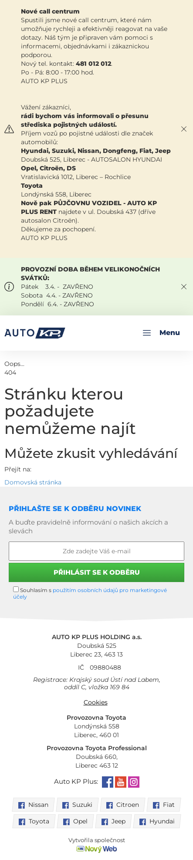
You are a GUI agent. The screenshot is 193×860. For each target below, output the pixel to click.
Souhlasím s (90, 593)
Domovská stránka (32, 482)
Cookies (96, 702)
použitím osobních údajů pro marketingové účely (90, 593)
